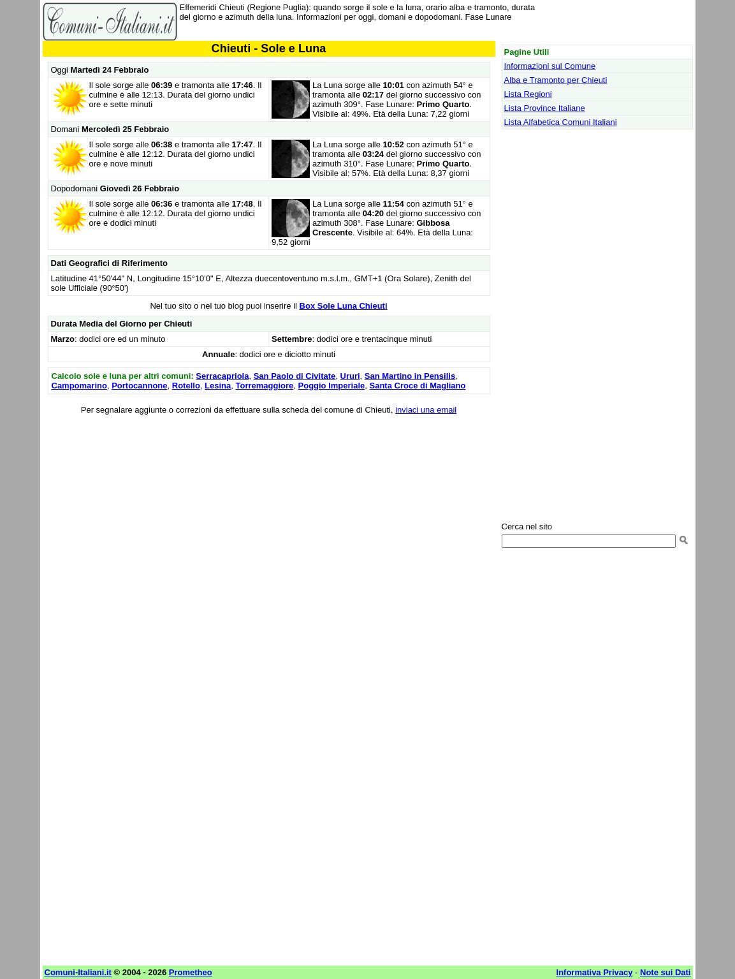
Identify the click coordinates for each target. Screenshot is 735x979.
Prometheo (190, 972)
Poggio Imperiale (331, 385)
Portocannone (139, 385)
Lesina (218, 385)
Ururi (350, 376)
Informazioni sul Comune (550, 66)
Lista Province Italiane (544, 108)
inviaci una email (425, 410)
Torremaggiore (265, 385)
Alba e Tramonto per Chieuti (556, 80)
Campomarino (79, 385)
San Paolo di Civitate (295, 376)
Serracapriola (222, 376)
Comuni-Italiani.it (78, 972)
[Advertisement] (269, 515)
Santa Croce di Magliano (418, 385)
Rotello (186, 385)
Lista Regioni (528, 94)
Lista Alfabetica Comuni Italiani (560, 122)
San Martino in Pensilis (410, 376)
